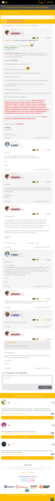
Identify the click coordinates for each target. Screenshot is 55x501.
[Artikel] (38, 2)
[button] (52, 413)
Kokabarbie (14, 312)
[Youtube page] (32, 480)
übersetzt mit (45, 38)
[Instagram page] (27, 480)
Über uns (22, 472)
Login (14, 25)
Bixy (9, 401)
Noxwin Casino (31, 242)
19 (53, 401)
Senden (46, 387)
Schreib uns (31, 472)
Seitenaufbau (44, 494)
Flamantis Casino (9, 40)
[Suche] (52, 17)
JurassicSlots (11, 443)
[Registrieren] (45, 2)
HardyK (13, 30)
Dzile (9, 424)
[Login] (48, 2)
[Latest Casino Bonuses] (5, 2)
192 (53, 424)
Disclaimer (10, 494)
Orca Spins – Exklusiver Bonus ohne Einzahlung (13, 413)
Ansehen (27, 417)
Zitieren (37, 137)
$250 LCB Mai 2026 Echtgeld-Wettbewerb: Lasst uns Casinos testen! (19, 432)
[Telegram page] (23, 480)
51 (53, 443)
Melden (7, 137)
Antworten (47, 137)
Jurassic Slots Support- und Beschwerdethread (13, 453)
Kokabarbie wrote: (12, 342)
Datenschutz (16, 494)
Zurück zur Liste (10, 12)
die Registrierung (23, 25)
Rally (12, 142)
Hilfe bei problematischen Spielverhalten (30, 494)
